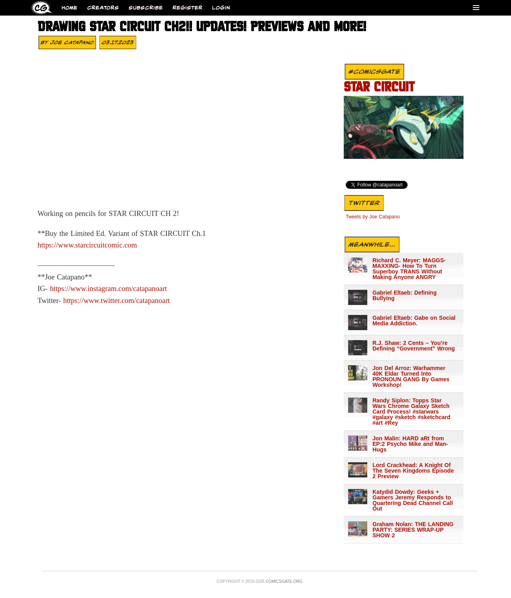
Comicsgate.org (283, 581)
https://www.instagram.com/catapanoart (108, 289)
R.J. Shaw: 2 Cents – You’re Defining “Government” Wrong (413, 345)
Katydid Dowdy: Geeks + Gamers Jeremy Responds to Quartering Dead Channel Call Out (412, 500)
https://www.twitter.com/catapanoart (116, 301)
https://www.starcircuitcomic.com (87, 245)
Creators (103, 8)
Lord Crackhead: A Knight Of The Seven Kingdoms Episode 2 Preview (413, 470)
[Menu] (476, 7)
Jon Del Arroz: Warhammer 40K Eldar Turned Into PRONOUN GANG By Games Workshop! (411, 376)
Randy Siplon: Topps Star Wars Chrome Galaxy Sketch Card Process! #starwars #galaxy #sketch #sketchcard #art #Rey (411, 412)
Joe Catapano (72, 42)
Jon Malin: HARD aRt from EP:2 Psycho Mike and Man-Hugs (410, 444)
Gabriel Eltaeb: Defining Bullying (404, 295)
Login (221, 8)
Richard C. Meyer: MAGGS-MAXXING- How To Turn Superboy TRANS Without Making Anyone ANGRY (409, 268)
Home (69, 8)
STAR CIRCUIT (379, 88)
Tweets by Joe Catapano (373, 217)
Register (187, 8)
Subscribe (146, 8)
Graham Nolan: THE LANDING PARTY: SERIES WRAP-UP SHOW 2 (413, 529)
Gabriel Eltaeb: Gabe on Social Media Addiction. (414, 320)
